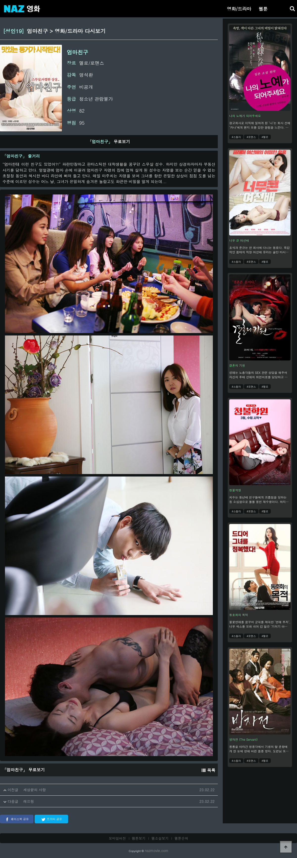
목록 (208, 770)
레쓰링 (28, 801)
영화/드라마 (239, 8)
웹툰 (263, 8)
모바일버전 (117, 838)
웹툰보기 (139, 838)
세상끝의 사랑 (34, 789)
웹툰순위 (181, 838)
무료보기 (109, 141)
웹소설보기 (160, 838)
